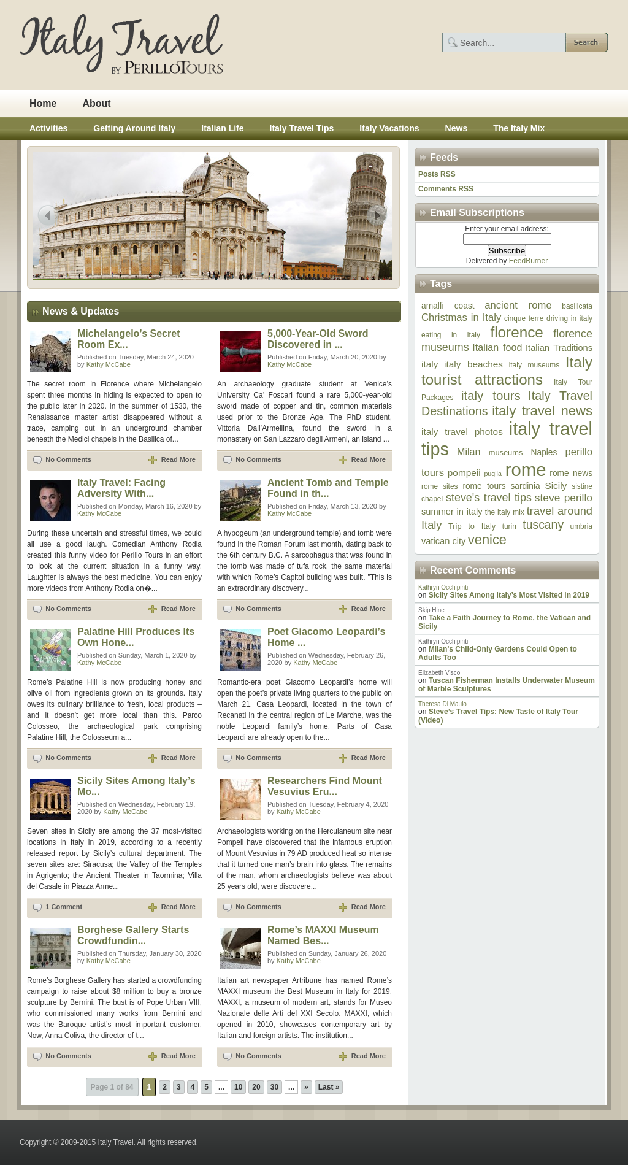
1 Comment (63, 906)
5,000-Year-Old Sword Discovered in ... (318, 339)
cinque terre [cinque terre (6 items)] (523, 318)
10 (238, 1087)
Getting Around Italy (134, 128)
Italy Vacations (389, 128)
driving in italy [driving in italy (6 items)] (569, 318)
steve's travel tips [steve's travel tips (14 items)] (489, 497)
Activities (48, 128)
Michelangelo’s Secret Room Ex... (128, 339)
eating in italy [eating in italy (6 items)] (450, 335)
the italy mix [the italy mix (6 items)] (504, 512)
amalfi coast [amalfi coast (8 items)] (448, 305)
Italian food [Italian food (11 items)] (497, 347)
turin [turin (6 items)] (509, 526)
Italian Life (222, 128)
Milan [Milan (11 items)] (468, 451)
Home (42, 103)
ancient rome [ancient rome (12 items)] (517, 305)
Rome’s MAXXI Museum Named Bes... (323, 935)
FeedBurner (528, 260)
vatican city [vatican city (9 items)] (443, 541)
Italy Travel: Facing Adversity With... (121, 488)
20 (256, 1087)
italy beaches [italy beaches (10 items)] (473, 364)
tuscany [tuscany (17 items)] (543, 524)
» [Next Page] (306, 1087)
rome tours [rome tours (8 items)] (483, 486)
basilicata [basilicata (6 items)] (577, 306)
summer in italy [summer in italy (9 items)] (452, 512)
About (96, 103)
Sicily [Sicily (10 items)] (556, 485)
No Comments (68, 459)
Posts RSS (437, 174)
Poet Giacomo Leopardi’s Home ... (326, 637)
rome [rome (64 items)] (525, 469)
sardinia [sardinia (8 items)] (525, 486)
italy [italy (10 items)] (429, 364)
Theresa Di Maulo (442, 704)
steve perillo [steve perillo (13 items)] (563, 497)
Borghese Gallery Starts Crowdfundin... (133, 935)
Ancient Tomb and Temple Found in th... (328, 488)
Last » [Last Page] (329, 1087)
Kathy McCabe (108, 364)
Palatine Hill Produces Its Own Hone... (135, 637)
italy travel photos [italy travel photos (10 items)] (462, 431)
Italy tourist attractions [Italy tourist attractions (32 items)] (506, 371)
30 (274, 1087)
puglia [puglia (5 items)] (492, 473)
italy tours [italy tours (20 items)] (491, 395)
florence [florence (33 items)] (516, 332)
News (456, 128)
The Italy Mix (519, 128)
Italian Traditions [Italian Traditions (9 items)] (559, 348)
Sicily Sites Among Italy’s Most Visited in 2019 (509, 595)
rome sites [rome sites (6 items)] (439, 486)
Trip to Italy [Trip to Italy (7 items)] (472, 526)
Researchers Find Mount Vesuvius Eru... (324, 786)
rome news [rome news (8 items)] (571, 473)
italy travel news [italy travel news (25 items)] (542, 410)
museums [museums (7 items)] (506, 452)
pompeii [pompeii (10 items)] (464, 472)
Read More (178, 459)
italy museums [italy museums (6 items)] (534, 365)
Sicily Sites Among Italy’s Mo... (136, 786)
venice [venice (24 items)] (487, 539)
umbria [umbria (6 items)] (581, 526)
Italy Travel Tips (302, 128)
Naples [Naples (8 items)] (544, 452)
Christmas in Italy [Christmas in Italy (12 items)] (461, 317)
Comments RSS (445, 189)
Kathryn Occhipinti (443, 587)
